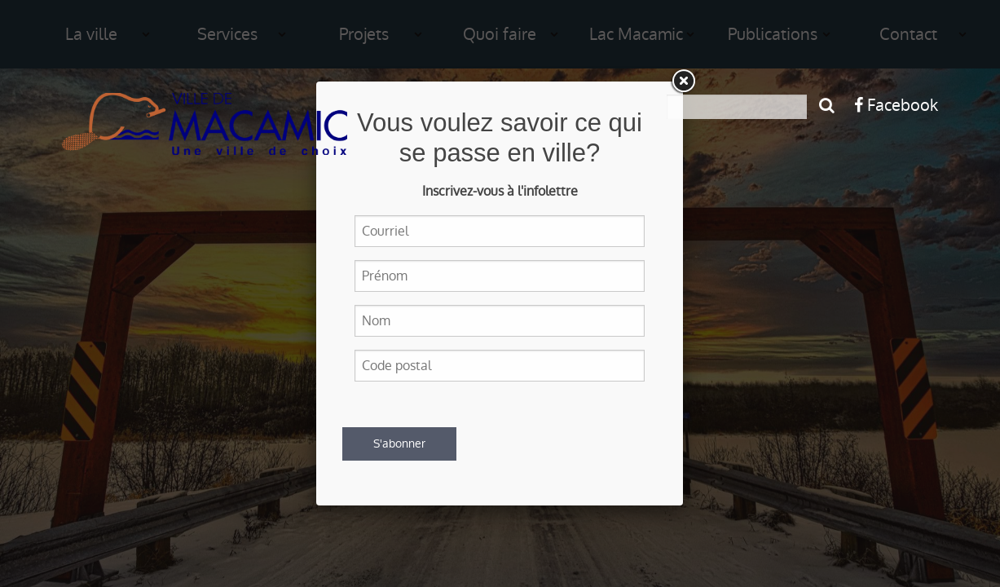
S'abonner (399, 443)
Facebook (896, 105)
